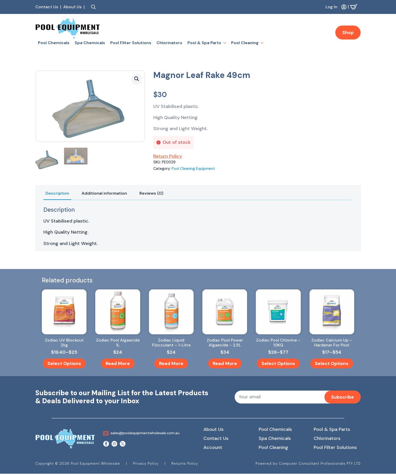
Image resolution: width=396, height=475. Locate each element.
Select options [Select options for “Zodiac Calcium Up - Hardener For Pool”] (332, 363)
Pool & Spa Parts (204, 42)
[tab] (57, 193)
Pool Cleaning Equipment (193, 168)
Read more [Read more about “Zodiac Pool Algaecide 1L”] (118, 363)
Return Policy (167, 156)
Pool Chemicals (53, 42)
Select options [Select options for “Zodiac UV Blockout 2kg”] (64, 363)
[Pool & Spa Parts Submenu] (224, 43)
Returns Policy (184, 463)
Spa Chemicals (90, 42)
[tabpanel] (198, 226)
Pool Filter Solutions (130, 42)
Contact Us (215, 438)
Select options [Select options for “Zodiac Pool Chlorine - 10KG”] (278, 363)
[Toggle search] (93, 7)
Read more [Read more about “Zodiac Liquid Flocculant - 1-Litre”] (171, 363)
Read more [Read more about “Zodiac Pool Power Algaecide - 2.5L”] (225, 363)
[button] (136, 78)
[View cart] (355, 7)
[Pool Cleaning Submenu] (262, 43)
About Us (213, 429)
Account (212, 447)
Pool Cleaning (245, 42)
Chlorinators (169, 42)
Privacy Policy (146, 463)
